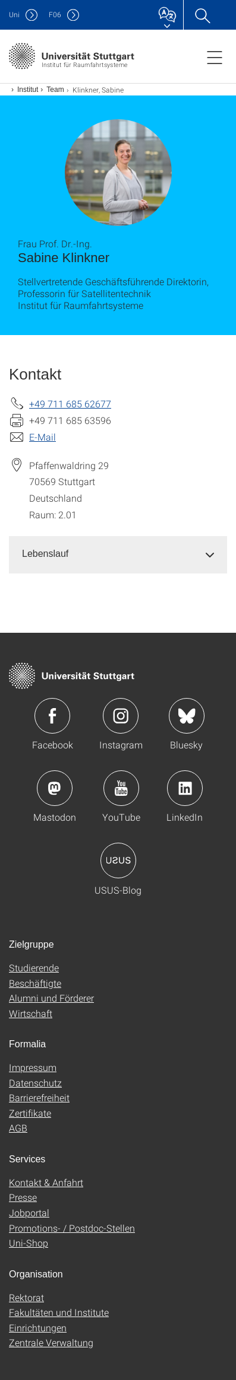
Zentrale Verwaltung (51, 1342)
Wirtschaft (30, 1013)
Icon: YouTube (121, 788)
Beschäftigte (35, 983)
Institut (27, 89)
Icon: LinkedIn (185, 788)
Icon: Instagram (121, 716)
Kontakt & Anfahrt (46, 1182)
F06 (55, 14)
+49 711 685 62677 (70, 403)
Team (55, 89)
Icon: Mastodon (55, 788)
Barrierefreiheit (39, 1097)
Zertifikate (30, 1113)
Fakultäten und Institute (59, 1312)
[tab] (118, 554)
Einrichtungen (38, 1327)
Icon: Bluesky (186, 716)
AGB (18, 1127)
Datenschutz (35, 1082)
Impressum (32, 1067)
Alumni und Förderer (51, 998)
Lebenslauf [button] (45, 554)
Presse (23, 1197)
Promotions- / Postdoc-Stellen (72, 1228)
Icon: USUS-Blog (118, 860)
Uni (14, 14)
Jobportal (29, 1212)
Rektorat (26, 1297)
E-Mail (42, 437)
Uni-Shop (28, 1242)
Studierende (34, 967)
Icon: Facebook (52, 716)
